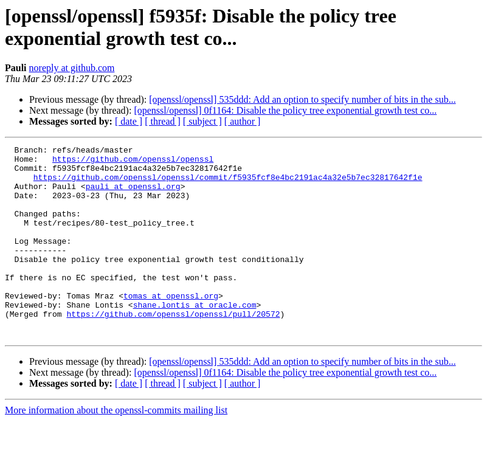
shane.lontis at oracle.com (195, 337)
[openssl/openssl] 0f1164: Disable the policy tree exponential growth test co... (285, 110)
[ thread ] (163, 121)
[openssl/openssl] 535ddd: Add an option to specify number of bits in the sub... (302, 99)
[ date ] (128, 121)
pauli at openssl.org (133, 195)
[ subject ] (202, 121)
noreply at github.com (72, 68)
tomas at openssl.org (170, 326)
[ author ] (242, 121)
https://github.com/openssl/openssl (132, 162)
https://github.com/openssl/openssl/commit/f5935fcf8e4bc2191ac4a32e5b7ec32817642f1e (228, 184)
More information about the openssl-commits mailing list (116, 448)
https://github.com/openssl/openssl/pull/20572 (173, 348)
